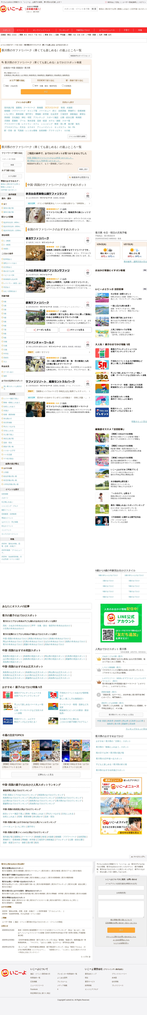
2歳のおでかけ (108, 581)
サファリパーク (52, 107)
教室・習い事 (60, 124)
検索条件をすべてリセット (80, 56)
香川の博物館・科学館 (55, 894)
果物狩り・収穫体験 (76, 111)
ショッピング (47, 124)
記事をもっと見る (46, 774)
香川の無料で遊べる (27, 884)
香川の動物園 (19, 871)
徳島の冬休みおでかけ (75, 641)
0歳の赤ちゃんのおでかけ (108, 575)
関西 (70, 35)
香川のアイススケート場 (39, 900)
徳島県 (110, 724)
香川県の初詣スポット (54, 659)
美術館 (7, 117)
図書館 (15, 121)
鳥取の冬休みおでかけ (38, 638)
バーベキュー (45, 111)
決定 (46, 92)
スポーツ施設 (52, 117)
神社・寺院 (26, 117)
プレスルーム (62, 982)
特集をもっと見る (139, 421)
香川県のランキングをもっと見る (121, 715)
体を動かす (38, 816)
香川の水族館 (82, 894)
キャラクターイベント (10, 534)
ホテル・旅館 (54, 121)
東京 (25, 35)
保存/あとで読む (112, 2)
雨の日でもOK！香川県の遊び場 (110, 753)
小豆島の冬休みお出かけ (13, 628)
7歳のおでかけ (134, 591)
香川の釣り (46, 871)
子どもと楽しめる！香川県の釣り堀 (111, 764)
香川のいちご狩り (70, 900)
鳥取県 (110, 721)
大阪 (74, 35)
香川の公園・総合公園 (76, 884)
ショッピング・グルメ (10, 506)
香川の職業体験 (67, 878)
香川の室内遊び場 (27, 894)
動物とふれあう (123, 9)
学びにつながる (53, 814)
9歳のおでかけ (134, 597)
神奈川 (30, 35)
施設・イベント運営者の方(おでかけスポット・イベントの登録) (38, 922)
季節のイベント (7, 518)
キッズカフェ (60, 127)
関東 (21, 35)
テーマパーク (29, 107)
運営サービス (90, 982)
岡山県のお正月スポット (59, 672)
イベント (20, 30)
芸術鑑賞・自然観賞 (9, 514)
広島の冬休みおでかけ (33, 641)
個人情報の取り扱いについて (121, 920)
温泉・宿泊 (49, 816)
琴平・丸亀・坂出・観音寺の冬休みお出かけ (51, 625)
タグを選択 (12, 176)
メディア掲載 (62, 985)
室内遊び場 (9, 107)
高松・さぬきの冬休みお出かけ (16, 625)
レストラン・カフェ (30, 124)
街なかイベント (7, 526)
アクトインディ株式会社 (113, 969)
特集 (140, 30)
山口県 (140, 721)
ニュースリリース (37, 985)
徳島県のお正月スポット (59, 675)
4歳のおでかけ (108, 586)
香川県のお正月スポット (13, 678)
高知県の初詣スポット (12, 662)
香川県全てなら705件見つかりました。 (44, 161)
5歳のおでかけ (134, 586)
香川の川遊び (7, 887)
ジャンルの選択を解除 (77, 136)
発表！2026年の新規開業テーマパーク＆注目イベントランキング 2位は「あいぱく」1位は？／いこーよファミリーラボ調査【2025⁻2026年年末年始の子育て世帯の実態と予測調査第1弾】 (51, 932)
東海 (46, 35)
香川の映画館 (40, 894)
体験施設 (74, 114)
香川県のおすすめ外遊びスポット (110, 770)
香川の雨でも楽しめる (10, 894)
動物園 (40, 107)
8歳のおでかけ (108, 597)
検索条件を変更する (79, 177)
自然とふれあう (9, 816)
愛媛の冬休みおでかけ (33, 644)
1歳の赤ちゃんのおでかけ (134, 575)
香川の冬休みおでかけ (12, 644)
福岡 (109, 35)
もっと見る (84, 956)
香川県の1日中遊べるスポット (109, 758)
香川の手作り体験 (22, 878)
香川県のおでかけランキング (69, 801)
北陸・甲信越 (60, 35)
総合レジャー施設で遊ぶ (13, 814)
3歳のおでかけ (134, 581)
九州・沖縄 (103, 35)
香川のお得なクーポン (10, 884)
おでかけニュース (107, 30)
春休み (101, 9)
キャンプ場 (32, 111)
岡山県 (125, 721)
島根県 (118, 721)
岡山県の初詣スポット (54, 656)
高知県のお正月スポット (59, 678)
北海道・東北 (6, 35)
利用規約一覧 (35, 978)
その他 (67, 130)
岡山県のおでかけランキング (42, 798)
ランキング (64, 30)
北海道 (14, 35)
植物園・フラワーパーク (15, 111)
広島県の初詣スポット (75, 656)
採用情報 (88, 985)
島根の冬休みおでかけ (59, 638)
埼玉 (40, 35)
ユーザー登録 (7, 922)
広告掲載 (33, 982)
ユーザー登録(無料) (129, 2)
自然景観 (62, 111)
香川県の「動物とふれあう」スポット (112, 747)
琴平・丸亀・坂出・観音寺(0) (45, 86)
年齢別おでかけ (83, 30)
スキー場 (66, 121)
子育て (126, 30)
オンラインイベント (41, 30)
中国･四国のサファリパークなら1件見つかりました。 (50, 158)
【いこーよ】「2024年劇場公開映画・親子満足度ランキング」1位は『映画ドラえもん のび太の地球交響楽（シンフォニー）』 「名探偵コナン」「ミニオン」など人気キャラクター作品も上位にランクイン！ (52, 949)
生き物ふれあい (7, 502)
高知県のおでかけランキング (42, 803)
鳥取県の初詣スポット (12, 656)
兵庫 (82, 35)
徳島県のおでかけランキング (42, 801)
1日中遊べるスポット (139, 9)
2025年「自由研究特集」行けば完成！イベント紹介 (12, 558)
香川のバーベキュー (32, 871)
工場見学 (64, 114)
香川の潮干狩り (56, 900)
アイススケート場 (12, 124)
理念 (86, 978)
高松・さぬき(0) (10, 86)
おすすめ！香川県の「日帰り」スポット (113, 741)
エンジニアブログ (91, 989)
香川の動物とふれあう (38, 878)
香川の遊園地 (7, 871)
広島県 (133, 721)
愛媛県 (125, 724)
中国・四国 (92, 35)
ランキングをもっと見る (136, 729)
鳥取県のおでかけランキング (50, 795)
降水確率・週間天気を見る (135, 261)
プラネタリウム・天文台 (15, 127)
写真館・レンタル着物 (27, 130)
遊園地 (19, 107)
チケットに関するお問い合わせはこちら (121, 937)
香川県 (117, 724)
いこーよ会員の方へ (121, 943)
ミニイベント (6, 530)
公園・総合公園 (67, 117)
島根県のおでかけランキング (15, 798)
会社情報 (115, 982)
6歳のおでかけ (108, 591)
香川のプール (67, 871)
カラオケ (31, 127)
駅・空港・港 (10, 130)
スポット (7, 30)
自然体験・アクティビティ (50, 130)
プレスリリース (117, 985)
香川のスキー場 (23, 900)
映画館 (79, 117)
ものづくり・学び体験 (10, 522)
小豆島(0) (66, 86)
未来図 (114, 978)
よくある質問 (62, 978)
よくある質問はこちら (121, 940)
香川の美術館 (70, 894)
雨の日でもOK (111, 9)
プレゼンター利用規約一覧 (67, 974)
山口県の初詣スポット (12, 659)
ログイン (142, 2)
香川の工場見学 (8, 878)
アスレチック (39, 117)
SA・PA (71, 127)
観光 (78, 124)
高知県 (132, 724)
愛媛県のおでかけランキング (15, 803)
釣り (54, 111)
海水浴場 (31, 121)
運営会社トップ (90, 974)
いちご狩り (9, 114)
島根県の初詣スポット (33, 656)
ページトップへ (138, 857)
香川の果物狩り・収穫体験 (12, 903)
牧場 (63, 107)
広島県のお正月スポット (13, 675)
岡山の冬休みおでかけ (12, 641)
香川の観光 (77, 871)
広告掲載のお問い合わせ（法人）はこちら (121, 923)
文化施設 (16, 117)
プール (23, 121)
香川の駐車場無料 (43, 884)
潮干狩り (29, 114)
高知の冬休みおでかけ (54, 644)
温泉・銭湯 (42, 121)
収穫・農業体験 (25, 816)
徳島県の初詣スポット (33, 659)
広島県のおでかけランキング (69, 798)
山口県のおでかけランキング (15, 801)
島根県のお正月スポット (36, 672)
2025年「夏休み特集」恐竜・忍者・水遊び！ (11, 545)
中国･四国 (101, 721)
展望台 (82, 114)
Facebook (34, 989)
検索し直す (83, 169)
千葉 (35, 35)
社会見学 (54, 114)
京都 (78, 35)
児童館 (7, 121)
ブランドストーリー (119, 974)
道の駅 (71, 124)
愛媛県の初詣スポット (75, 659)
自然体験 (5, 494)
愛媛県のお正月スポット (36, 678)
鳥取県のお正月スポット (13, 672)
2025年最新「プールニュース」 (12, 551)
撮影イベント (6, 510)
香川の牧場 (56, 871)
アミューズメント (45, 127)
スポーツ (5, 498)
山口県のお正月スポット (36, 675)
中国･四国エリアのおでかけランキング (20, 795)
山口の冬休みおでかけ (54, 641)
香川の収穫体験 (54, 878)
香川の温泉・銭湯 (8, 900)
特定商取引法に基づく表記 (40, 993)
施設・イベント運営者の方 (40, 974)
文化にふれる (68, 814)
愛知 (50, 35)
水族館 (69, 107)
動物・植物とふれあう (35, 814)
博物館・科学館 (42, 114)
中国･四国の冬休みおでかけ (15, 638)
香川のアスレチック (59, 884)
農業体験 (20, 114)
